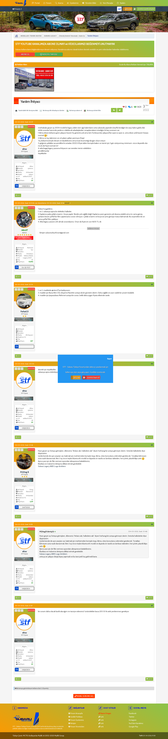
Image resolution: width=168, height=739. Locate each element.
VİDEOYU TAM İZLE (48, 54)
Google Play (133, 727)
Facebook (132, 713)
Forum (47, 3)
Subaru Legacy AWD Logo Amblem (52, 466)
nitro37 (67, 203)
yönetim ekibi (89, 3)
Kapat (109, 359)
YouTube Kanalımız (135, 723)
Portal (36, 3)
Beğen (124, 107)
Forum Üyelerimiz (76, 720)
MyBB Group (59, 736)
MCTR (25, 736)
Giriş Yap (127, 9)
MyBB (40, 736)
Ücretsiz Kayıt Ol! (91, 377)
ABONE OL (25, 54)
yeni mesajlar (106, 3)
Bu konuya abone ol (75, 110)
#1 (152, 122)
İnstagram (132, 720)
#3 (152, 284)
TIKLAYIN (149, 64)
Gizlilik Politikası (75, 717)
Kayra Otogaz (104, 713)
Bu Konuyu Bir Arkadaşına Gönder (53, 110)
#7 (152, 606)
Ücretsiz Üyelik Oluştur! (144, 9)
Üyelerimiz (72, 3)
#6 (152, 524)
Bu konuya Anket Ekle (94, 110)
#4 (152, 364)
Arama (59, 3)
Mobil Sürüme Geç (84, 696)
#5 (152, 445)
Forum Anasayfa (75, 713)
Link (101, 717)
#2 (152, 203)
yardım (121, 3)
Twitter (131, 717)
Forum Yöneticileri (76, 727)
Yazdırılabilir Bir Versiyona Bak (28, 110)
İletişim (72, 723)
